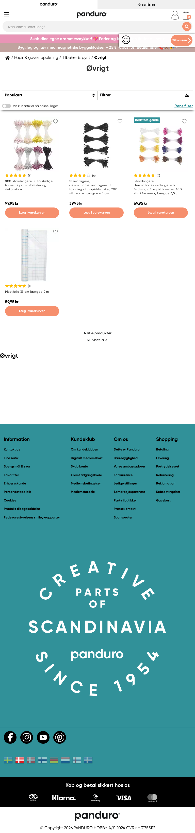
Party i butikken (125, 500)
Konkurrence (123, 475)
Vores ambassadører (129, 466)
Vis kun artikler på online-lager (35, 106)
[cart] (186, 15)
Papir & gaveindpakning (36, 57)
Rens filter (183, 105)
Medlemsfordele (83, 492)
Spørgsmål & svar (17, 466)
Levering (162, 458)
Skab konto (79, 466)
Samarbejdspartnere (129, 492)
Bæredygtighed (126, 458)
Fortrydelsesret (167, 466)
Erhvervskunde (15, 483)
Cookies (10, 500)
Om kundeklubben (84, 449)
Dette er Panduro (127, 449)
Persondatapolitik (17, 492)
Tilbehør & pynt (76, 57)
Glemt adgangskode (86, 475)
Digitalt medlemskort (87, 458)
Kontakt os (12, 449)
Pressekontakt (125, 509)
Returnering (165, 475)
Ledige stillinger (125, 483)
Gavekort (163, 500)
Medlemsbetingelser (86, 483)
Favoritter (11, 475)
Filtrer (105, 95)
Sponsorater (123, 517)
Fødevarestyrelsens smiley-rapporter (32, 517)
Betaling (162, 449)
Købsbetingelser (168, 492)
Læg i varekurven (32, 212)
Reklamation (165, 483)
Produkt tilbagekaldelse (22, 509)
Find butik (11, 458)
